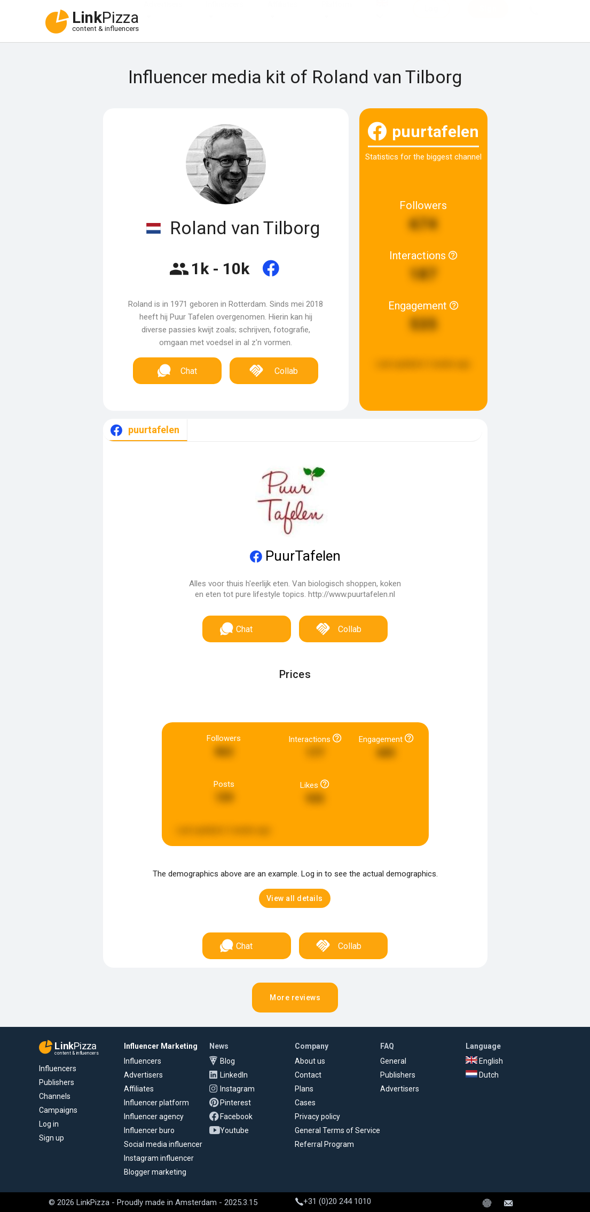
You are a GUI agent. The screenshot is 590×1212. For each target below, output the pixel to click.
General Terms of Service (337, 1130)
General (393, 1061)
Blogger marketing (155, 1172)
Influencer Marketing (161, 1046)
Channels (54, 1096)
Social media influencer (163, 1144)
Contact (308, 1075)
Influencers (224, 15)
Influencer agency (154, 1116)
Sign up (51, 1138)
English (484, 1061)
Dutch (482, 1075)
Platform (336, 15)
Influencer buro (149, 1130)
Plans (304, 1089)
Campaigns (58, 1110)
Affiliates (282, 15)
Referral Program (324, 1144)
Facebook (236, 1116)
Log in (49, 1124)
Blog (227, 1061)
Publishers (56, 1082)
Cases (305, 1102)
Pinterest (235, 1102)
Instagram (237, 1089)
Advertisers (163, 15)
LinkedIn (234, 1075)
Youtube (234, 1130)
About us (310, 1061)
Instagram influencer (159, 1158)
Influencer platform (156, 1102)
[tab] (145, 430)
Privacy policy (317, 1116)
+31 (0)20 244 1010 (333, 1201)
